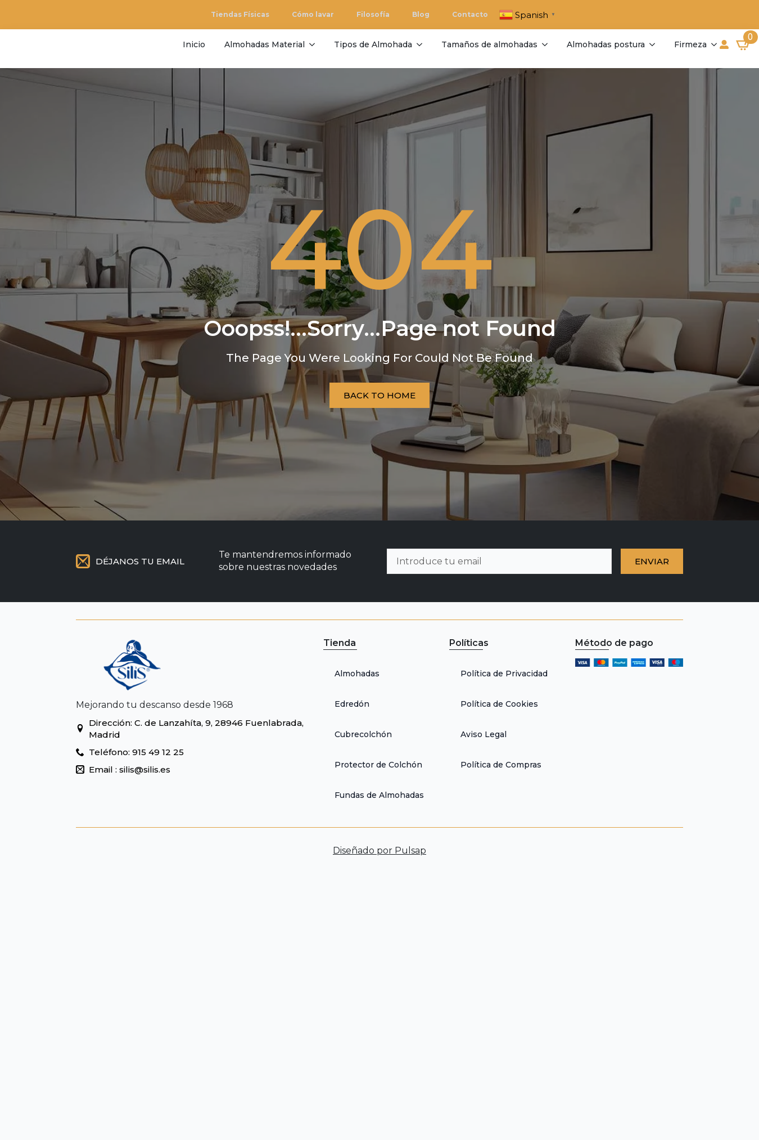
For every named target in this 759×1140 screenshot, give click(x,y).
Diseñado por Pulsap (379, 850)
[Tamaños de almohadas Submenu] (543, 44)
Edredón (352, 704)
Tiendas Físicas (240, 14)
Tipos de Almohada (373, 44)
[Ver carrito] (744, 44)
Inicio (194, 44)
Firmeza (690, 44)
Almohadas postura (606, 44)
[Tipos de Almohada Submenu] (418, 44)
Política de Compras (500, 765)
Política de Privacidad (504, 673)
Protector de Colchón (378, 765)
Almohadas (357, 673)
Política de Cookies (499, 704)
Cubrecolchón (363, 734)
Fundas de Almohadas (379, 795)
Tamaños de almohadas (489, 44)
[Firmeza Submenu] (713, 44)
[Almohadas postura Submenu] (651, 44)
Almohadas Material (264, 44)
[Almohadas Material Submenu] (311, 44)
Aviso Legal (483, 734)
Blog (421, 14)
